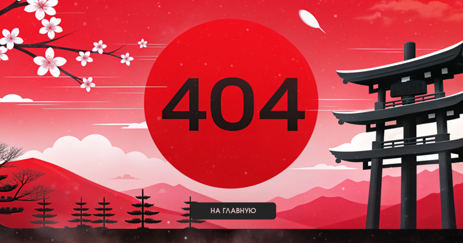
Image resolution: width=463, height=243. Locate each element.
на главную (233, 211)
